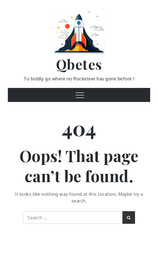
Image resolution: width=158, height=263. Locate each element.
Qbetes (79, 64)
